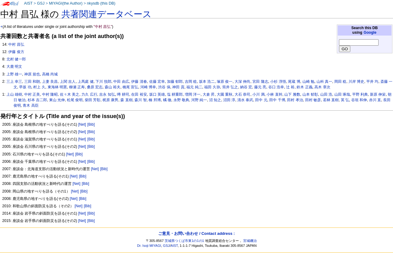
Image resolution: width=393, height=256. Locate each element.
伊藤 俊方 (16, 52)
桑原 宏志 (95, 87)
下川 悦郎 (103, 81)
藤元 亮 (260, 87)
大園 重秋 (224, 94)
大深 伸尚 (242, 81)
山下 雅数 (292, 94)
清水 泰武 (245, 100)
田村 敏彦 (313, 100)
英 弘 (345, 100)
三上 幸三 (14, 81)
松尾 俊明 (75, 100)
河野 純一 (199, 100)
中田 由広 (121, 81)
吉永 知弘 (107, 94)
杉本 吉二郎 (37, 100)
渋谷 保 (164, 87)
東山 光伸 (57, 100)
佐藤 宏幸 (157, 81)
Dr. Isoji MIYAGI (149, 245)
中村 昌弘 (16, 44)
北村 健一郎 (16, 59)
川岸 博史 (356, 81)
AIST (28, 3)
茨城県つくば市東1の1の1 (184, 241)
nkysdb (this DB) (101, 3)
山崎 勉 (308, 81)
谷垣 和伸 (359, 100)
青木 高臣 (30, 105)
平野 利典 (360, 94)
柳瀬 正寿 (77, 87)
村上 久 (39, 87)
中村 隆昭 (50, 94)
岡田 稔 (340, 81)
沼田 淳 (229, 100)
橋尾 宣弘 (130, 87)
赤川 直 (375, 100)
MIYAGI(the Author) (65, 3)
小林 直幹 (274, 94)
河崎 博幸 (148, 87)
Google (370, 32)
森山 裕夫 (112, 87)
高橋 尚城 (50, 74)
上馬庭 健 (85, 81)
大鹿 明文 (14, 66)
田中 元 (261, 100)
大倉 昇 (209, 94)
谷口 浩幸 (276, 87)
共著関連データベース (106, 14)
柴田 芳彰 (92, 100)
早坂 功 (25, 87)
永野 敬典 (181, 100)
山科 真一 (324, 81)
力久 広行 (89, 94)
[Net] (82, 124)
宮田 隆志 (260, 81)
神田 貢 (178, 87)
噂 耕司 (123, 94)
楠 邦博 (155, 100)
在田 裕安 (139, 94)
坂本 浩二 (207, 81)
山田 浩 (326, 94)
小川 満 (258, 94)
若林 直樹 (331, 100)
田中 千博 (277, 100)
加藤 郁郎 (175, 81)
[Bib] (91, 124)
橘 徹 (167, 100)
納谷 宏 (246, 87)
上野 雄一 (14, 74)
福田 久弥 (212, 87)
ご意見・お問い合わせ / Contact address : (196, 233)
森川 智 (140, 100)
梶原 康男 (110, 100)
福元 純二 (194, 87)
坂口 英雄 (157, 94)
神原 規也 (32, 74)
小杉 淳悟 (278, 81)
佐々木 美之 (69, 94)
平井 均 (372, 81)
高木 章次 (322, 87)
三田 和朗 (32, 81)
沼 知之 (215, 100)
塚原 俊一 (224, 81)
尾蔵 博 (294, 81)
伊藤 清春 (139, 81)
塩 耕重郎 (175, 94)
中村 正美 (32, 94)
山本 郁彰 (310, 94)
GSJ (41, 3)
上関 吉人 (68, 81)
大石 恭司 (242, 94)
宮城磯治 (250, 241)
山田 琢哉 (342, 94)
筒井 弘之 (230, 87)
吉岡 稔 (191, 81)
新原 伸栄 (378, 94)
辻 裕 (290, 87)
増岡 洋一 (192, 94)
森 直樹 (126, 100)
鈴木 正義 (304, 87)
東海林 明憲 (57, 87)
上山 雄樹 (14, 94)
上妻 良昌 (50, 81)
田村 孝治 (295, 100)
